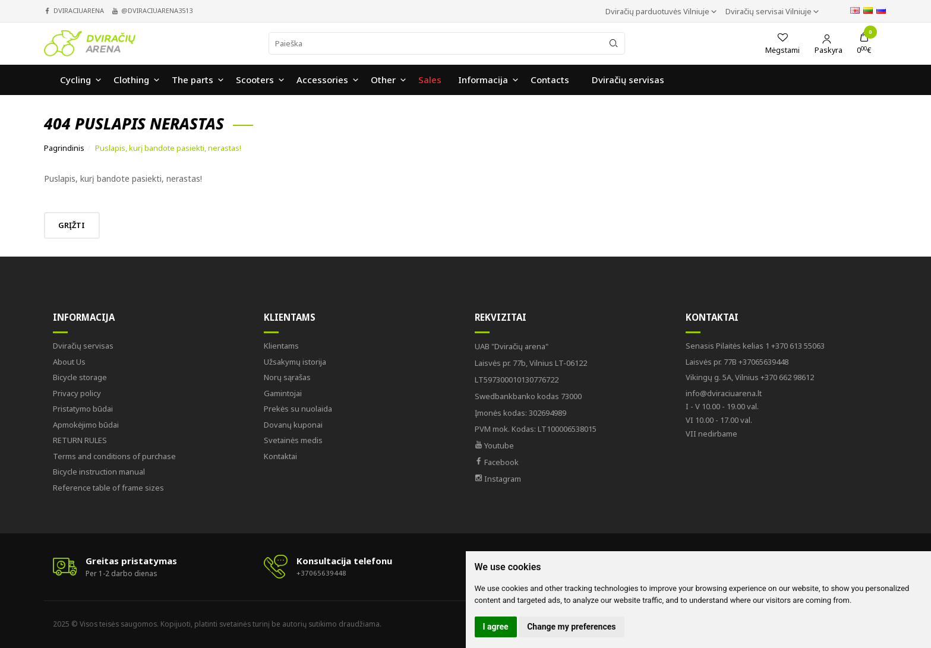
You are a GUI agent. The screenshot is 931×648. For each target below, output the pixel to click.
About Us (69, 361)
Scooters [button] (255, 81)
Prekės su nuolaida (298, 408)
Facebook (497, 462)
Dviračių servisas (83, 345)
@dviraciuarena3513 (156, 10)
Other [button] (383, 81)
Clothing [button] (131, 81)
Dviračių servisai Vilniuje (769, 11)
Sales (429, 81)
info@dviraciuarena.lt (724, 393)
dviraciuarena (78, 10)
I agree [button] (496, 626)
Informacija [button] (483, 81)
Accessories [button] (322, 81)
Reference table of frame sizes (108, 487)
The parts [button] (192, 81)
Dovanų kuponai (293, 424)
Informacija (84, 317)
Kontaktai (280, 456)
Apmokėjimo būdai (86, 424)
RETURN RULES (80, 440)
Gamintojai (283, 393)
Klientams (289, 317)
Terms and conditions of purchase (114, 456)
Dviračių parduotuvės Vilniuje (658, 11)
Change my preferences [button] (571, 626)
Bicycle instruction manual (99, 471)
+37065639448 (737, 361)
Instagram (498, 478)
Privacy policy (77, 393)
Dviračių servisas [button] (628, 81)
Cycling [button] (75, 81)
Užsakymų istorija (295, 361)
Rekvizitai (500, 317)
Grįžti (76, 225)
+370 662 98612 (750, 377)
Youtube (494, 445)
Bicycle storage (80, 377)
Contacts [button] (550, 81)
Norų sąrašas (287, 377)
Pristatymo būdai (83, 408)
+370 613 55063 (755, 345)
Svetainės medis (293, 440)
